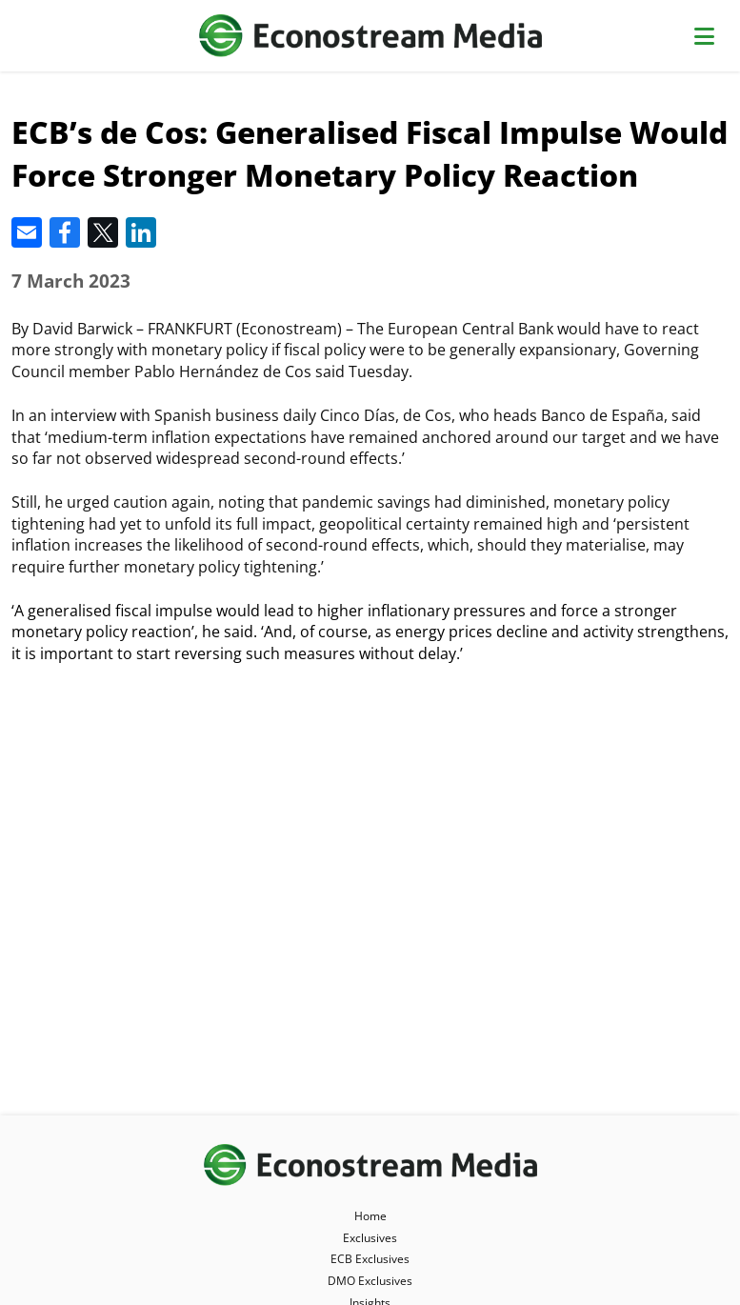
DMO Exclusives (370, 1281)
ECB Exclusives (370, 1259)
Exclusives (370, 1238)
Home (370, 1216)
